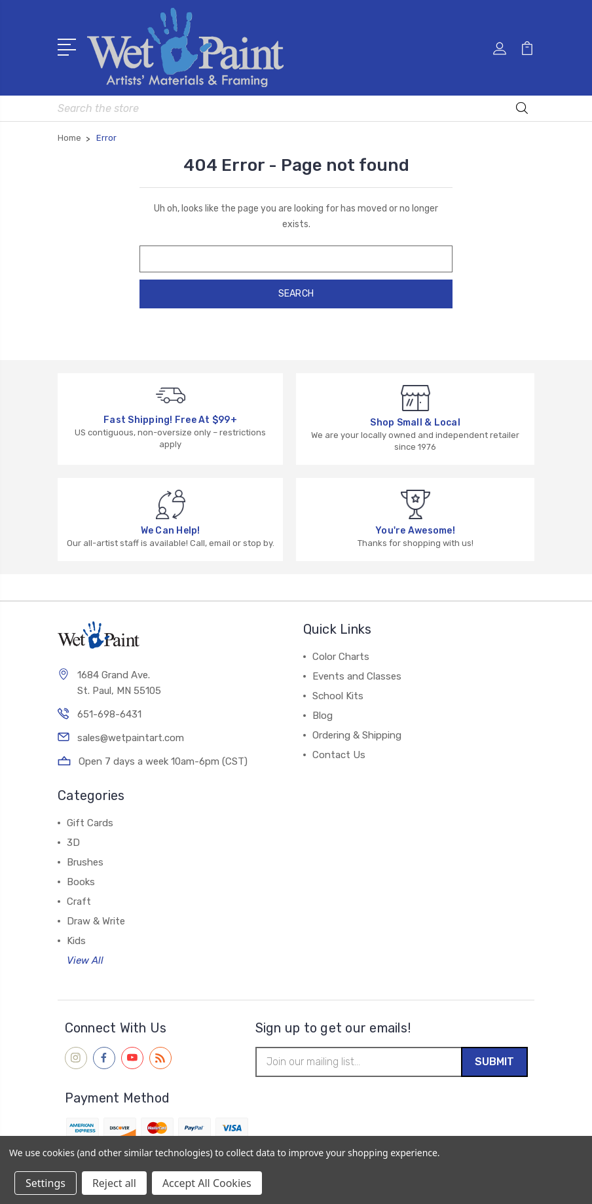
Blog (322, 712)
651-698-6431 (109, 713)
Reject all (114, 1183)
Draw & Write (96, 918)
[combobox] (296, 105)
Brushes (85, 859)
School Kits (337, 693)
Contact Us (338, 751)
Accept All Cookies (206, 1183)
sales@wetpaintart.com (130, 736)
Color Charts (340, 653)
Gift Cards (90, 820)
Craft (79, 898)
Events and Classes (356, 673)
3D (73, 839)
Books (81, 879)
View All (85, 957)
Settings (45, 1183)
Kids (76, 937)
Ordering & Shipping (356, 732)
